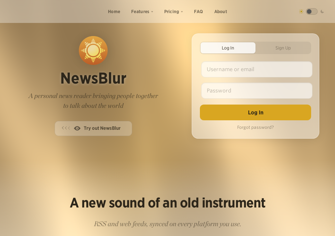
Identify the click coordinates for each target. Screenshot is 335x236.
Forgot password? (255, 127)
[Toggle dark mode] (312, 11)
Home (114, 11)
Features (140, 11)
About (220, 11)
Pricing (171, 11)
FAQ (198, 11)
